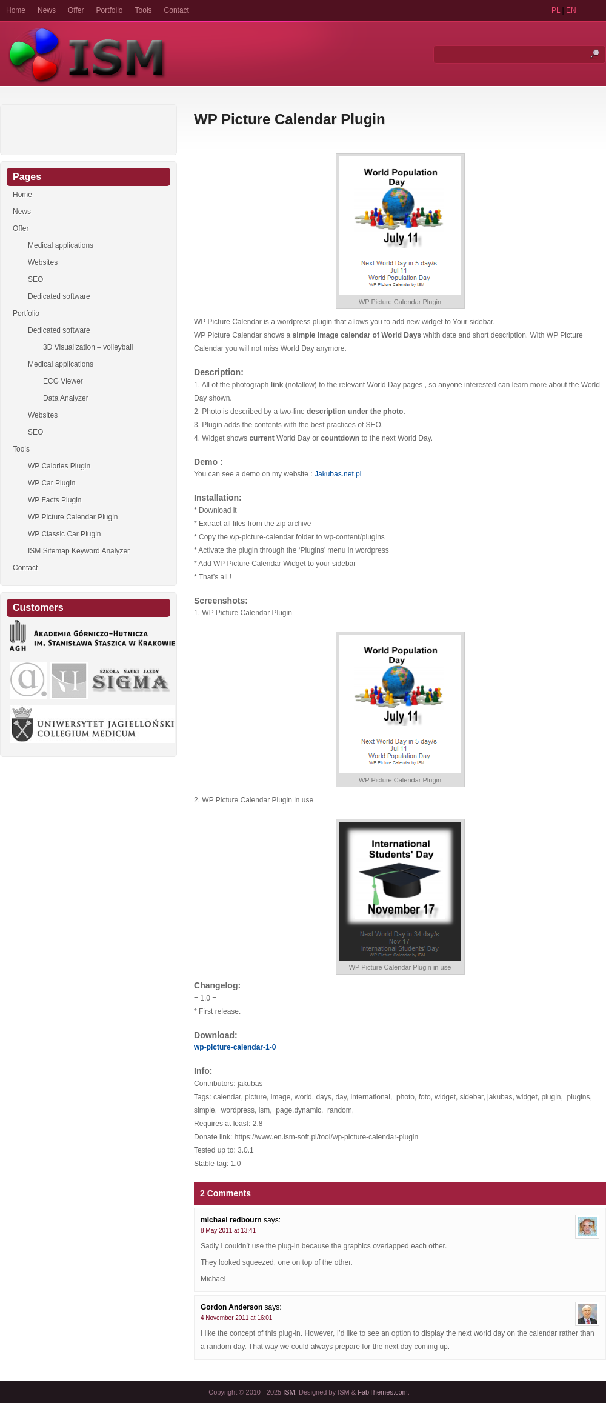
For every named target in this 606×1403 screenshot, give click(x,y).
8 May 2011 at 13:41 (228, 1230)
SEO (35, 279)
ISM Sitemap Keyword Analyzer (79, 551)
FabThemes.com (383, 1392)
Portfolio (109, 10)
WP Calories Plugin (59, 466)
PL (555, 10)
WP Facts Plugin (54, 500)
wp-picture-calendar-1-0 (235, 1047)
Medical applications (60, 245)
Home (15, 10)
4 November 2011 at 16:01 (236, 1318)
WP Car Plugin (51, 483)
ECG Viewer (63, 381)
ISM (289, 1392)
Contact (176, 10)
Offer (76, 10)
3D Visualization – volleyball (88, 347)
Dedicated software (59, 296)
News (47, 10)
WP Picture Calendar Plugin (289, 119)
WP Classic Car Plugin (64, 534)
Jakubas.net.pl (338, 474)
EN (571, 10)
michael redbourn (231, 1220)
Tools (143, 10)
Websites (43, 262)
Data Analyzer (65, 398)
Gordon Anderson (231, 1307)
